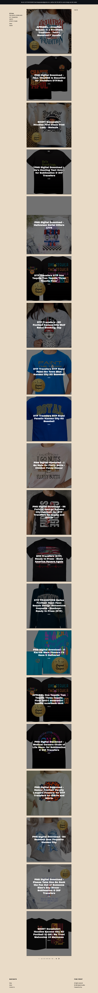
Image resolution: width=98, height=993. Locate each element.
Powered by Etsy (78, 987)
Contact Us (12, 987)
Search (11, 25)
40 (56, 958)
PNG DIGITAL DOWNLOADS (15, 15)
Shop (10, 983)
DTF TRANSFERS (13, 17)
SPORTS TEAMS (13, 21)
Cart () (76, 10)
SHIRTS (11, 19)
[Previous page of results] (39, 958)
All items (11, 13)
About (10, 23)
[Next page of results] (59, 958)
